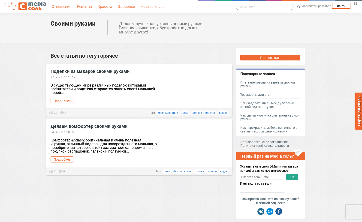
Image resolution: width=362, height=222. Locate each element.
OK (292, 177)
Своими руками (73, 23)
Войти (341, 6)
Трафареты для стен (255, 94)
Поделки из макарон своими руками (90, 71)
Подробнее (62, 101)
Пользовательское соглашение (264, 142)
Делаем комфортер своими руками (89, 126)
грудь (224, 171)
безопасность (182, 171)
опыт (167, 171)
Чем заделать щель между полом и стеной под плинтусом (267, 105)
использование (167, 112)
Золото (197, 112)
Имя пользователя (256, 183)
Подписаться (270, 57)
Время (185, 112)
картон (223, 112)
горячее (210, 112)
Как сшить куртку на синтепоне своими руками (269, 117)
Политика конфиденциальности (264, 145)
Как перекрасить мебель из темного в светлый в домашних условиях (268, 129)
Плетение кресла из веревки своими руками (267, 84)
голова (199, 171)
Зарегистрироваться (316, 6)
